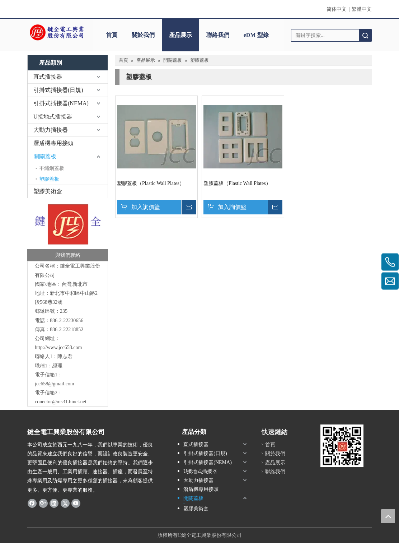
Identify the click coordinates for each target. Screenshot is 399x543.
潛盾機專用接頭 (53, 143)
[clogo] (56, 33)
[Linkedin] (54, 503)
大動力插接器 (50, 130)
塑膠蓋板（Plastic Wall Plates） (150, 183)
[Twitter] (65, 503)
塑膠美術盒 (47, 191)
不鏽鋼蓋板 (51, 168)
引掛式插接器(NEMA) (61, 103)
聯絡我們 (217, 35)
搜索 (365, 35)
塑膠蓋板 (49, 179)
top (388, 516)
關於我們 (143, 35)
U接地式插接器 (52, 116)
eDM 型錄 (256, 35)
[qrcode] (341, 445)
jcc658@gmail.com (54, 383)
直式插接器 (47, 77)
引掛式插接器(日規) (58, 90)
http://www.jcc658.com (58, 347)
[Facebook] (32, 503)
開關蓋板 (44, 156)
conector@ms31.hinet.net (60, 401)
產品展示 (180, 35)
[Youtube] (75, 503)
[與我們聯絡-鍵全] (67, 231)
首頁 (111, 35)
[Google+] (43, 503)
